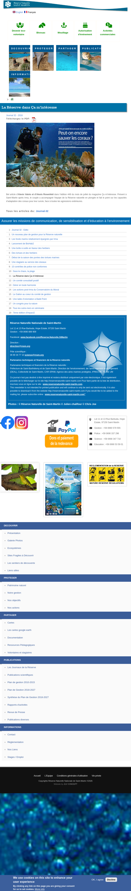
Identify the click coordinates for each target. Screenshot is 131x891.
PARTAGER (67, 48)
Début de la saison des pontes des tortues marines (35, 257)
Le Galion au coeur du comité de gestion (32, 294)
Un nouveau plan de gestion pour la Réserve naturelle (37, 234)
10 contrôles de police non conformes (29, 266)
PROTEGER (44, 48)
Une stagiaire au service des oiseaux (29, 262)
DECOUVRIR (20, 48)
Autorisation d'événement (85, 32)
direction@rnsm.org (20, 346)
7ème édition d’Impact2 (24, 313)
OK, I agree (98, 879)
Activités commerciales (107, 32)
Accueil (37, 776)
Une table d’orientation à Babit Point (29, 299)
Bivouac (40, 32)
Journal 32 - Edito (20, 230)
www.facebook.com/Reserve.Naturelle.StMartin (44, 337)
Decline (111, 879)
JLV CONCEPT (70, 784)
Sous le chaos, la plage (24, 271)
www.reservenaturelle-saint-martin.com (62, 384)
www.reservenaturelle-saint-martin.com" (65, 394)
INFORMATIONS (20, 74)
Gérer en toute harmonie (24, 285)
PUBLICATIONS (91, 48)
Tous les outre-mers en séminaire (28, 308)
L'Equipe (49, 776)
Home (12, 99)
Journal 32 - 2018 (14, 115)
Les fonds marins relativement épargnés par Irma (35, 239)
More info (40, 889)
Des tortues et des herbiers (24, 253)
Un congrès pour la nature (25, 303)
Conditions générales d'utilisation (72, 776)
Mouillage (63, 32)
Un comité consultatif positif (26, 280)
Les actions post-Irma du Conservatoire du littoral (36, 289)
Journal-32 (42, 211)
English (18, 12)
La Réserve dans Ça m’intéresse (28, 276)
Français (30, 12)
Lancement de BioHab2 (23, 243)
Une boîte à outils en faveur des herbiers (31, 248)
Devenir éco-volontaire (19, 32)
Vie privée (96, 776)
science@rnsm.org (34, 355)
